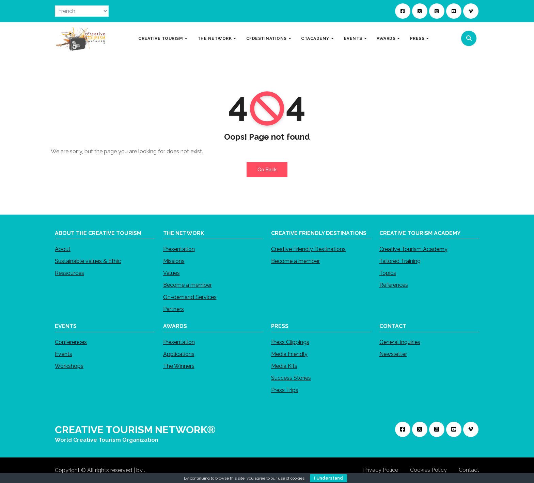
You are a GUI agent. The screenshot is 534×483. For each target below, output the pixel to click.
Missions (174, 261)
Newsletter (393, 354)
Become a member (187, 285)
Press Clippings (290, 342)
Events (63, 354)
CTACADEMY (315, 38)
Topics (387, 273)
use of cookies (291, 478)
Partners (173, 309)
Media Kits (284, 366)
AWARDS (387, 38)
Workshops (69, 366)
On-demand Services (190, 297)
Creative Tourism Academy (413, 249)
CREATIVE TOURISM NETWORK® (135, 430)
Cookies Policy (428, 470)
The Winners (178, 366)
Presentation (179, 249)
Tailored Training (400, 261)
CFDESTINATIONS (267, 38)
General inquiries (399, 342)
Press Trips (284, 390)
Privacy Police (380, 470)
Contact (469, 470)
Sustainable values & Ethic (88, 261)
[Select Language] (82, 11)
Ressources (69, 273)
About (62, 249)
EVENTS (354, 38)
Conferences (71, 342)
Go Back (267, 169)
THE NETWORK (215, 38)
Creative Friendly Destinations (308, 249)
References (393, 285)
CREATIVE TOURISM (161, 38)
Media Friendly (289, 354)
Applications (178, 354)
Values (171, 273)
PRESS (418, 38)
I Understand (328, 478)
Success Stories (291, 378)
